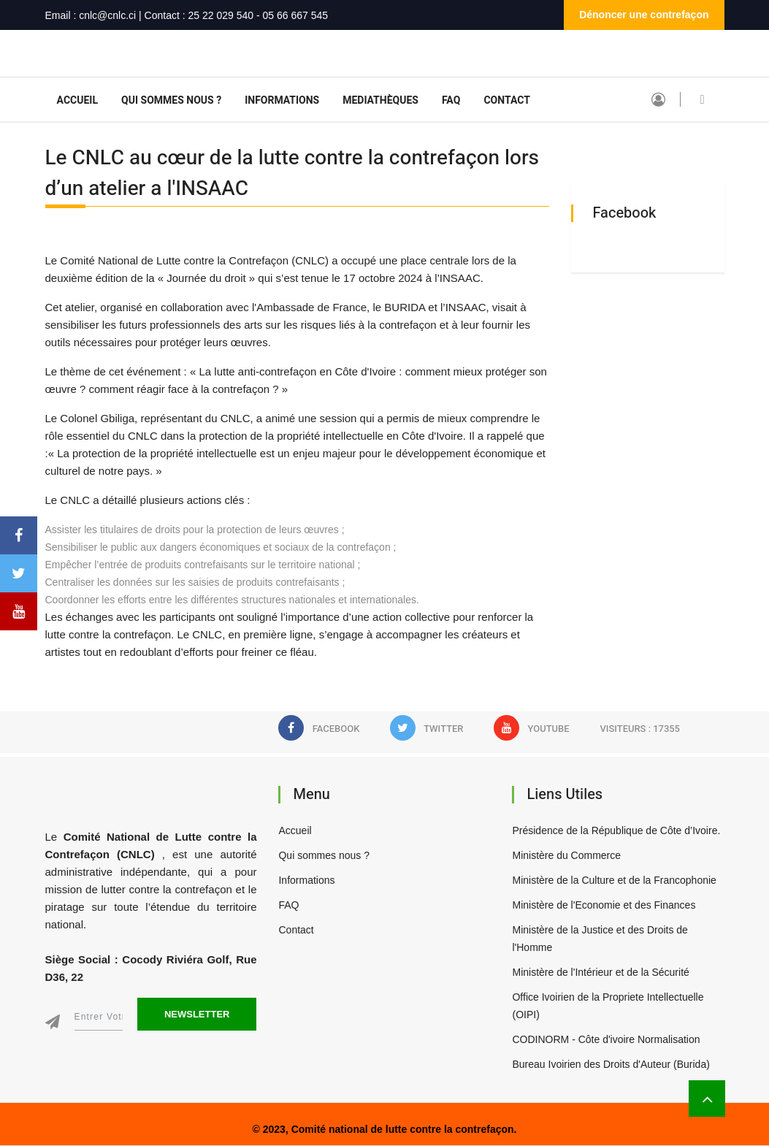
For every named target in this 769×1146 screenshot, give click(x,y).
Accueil (78, 100)
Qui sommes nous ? (171, 100)
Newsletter (197, 1014)
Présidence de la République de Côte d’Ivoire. (616, 830)
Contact (506, 100)
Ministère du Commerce (566, 855)
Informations (282, 100)
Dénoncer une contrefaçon (643, 14)
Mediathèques (380, 100)
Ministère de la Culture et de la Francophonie (614, 880)
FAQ (451, 100)
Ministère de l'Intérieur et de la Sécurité (600, 972)
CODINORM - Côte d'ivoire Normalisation (606, 1039)
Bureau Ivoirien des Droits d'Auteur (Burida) (610, 1064)
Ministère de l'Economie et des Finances (603, 905)
